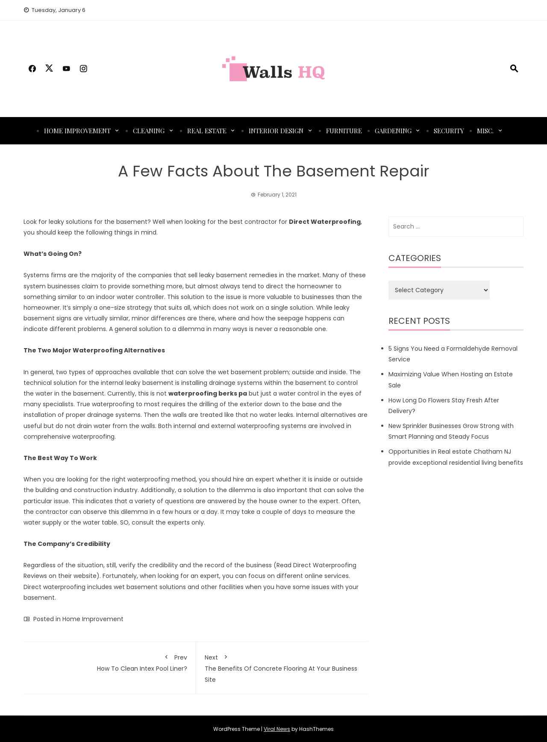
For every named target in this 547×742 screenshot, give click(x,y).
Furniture (344, 130)
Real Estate (206, 130)
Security (449, 130)
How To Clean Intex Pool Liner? (109, 662)
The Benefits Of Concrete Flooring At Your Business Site (282, 667)
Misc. (485, 130)
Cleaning (149, 130)
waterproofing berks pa (207, 393)
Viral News (277, 729)
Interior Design (276, 130)
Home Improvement (77, 130)
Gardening (393, 130)
